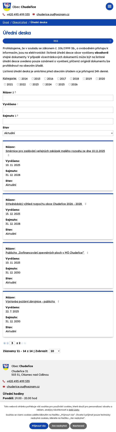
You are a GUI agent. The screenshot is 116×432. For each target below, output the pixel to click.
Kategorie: (10, 78)
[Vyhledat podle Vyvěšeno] (58, 110)
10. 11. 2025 (13, 165)
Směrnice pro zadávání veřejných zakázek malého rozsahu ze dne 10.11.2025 (55, 153)
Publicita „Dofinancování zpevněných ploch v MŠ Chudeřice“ (47, 252)
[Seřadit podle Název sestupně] (15, 93)
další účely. (74, 410)
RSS (82, 40)
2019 (89, 78)
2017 (63, 78)
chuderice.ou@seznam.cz (53, 14)
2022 (22, 84)
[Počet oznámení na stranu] (54, 351)
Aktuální (11, 185)
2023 (35, 84)
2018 (76, 78)
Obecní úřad (19, 22)
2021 (10, 84)
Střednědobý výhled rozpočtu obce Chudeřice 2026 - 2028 (46, 204)
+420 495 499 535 (18, 14)
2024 (48, 84)
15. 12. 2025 (13, 214)
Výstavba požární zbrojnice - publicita (33, 301)
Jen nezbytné (59, 425)
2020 (102, 78)
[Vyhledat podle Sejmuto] (58, 121)
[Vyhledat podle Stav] (58, 133)
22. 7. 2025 (12, 311)
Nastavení (78, 425)
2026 (74, 84)
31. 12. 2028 (13, 175)
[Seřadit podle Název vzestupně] (15, 91)
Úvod (6, 22)
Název (8, 92)
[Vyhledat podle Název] (58, 98)
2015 (37, 78)
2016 (50, 78)
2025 (61, 84)
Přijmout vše (39, 425)
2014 (24, 78)
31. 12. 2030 (13, 272)
